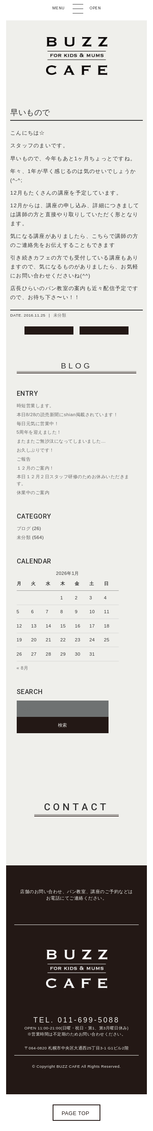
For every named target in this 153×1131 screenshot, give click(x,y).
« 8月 (23, 667)
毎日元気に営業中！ (38, 423)
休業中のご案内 (33, 492)
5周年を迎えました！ (39, 432)
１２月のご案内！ (35, 468)
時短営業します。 (35, 405)
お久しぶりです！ (35, 450)
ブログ (24, 528)
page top (75, 1113)
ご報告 (24, 459)
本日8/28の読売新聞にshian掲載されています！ (67, 414)
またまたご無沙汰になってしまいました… (61, 441)
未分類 (60, 315)
